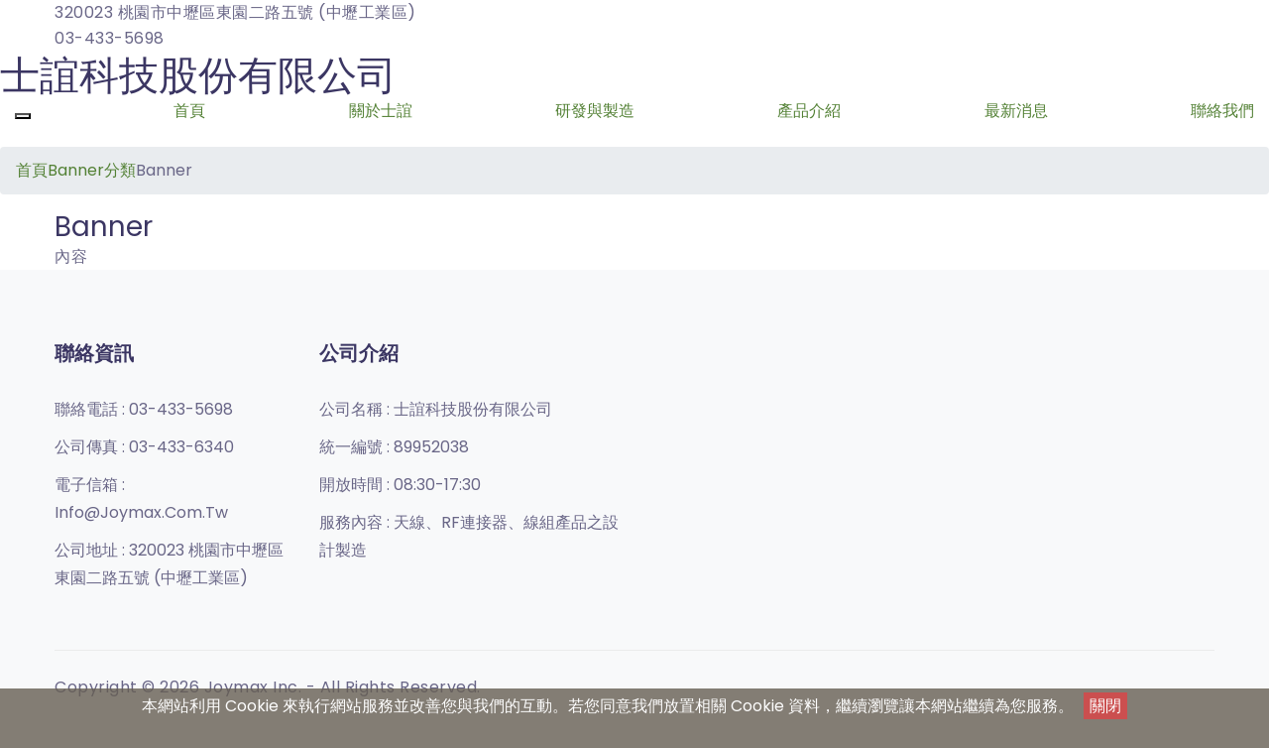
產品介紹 (809, 110)
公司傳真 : (144, 447)
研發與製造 (594, 110)
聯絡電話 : (144, 409)
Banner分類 (92, 170)
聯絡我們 (1222, 110)
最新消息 (1016, 110)
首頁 (189, 110)
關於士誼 (380, 110)
